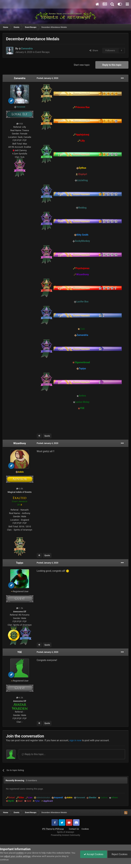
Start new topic (82, 65)
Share (93, 50)
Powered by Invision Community (65, 835)
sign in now (75, 740)
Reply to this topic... (34, 754)
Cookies (85, 829)
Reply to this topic (111, 65)
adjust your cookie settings (17, 856)
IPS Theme (47, 829)
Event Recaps (42, 52)
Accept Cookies (93, 854)
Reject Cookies (119, 854)
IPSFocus (59, 829)
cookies (20, 853)
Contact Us (74, 829)
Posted (47, 78)
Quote (47, 436)
